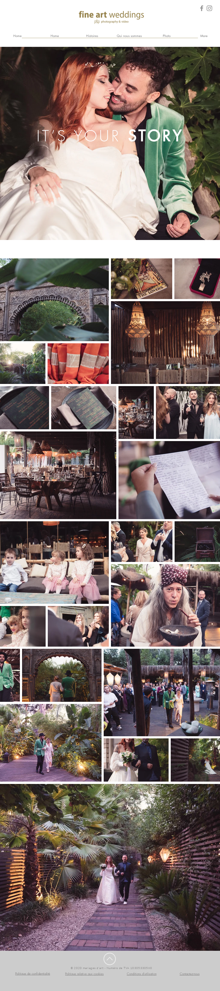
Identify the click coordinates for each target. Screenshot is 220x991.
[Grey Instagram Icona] (209, 8)
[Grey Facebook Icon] (201, 8)
